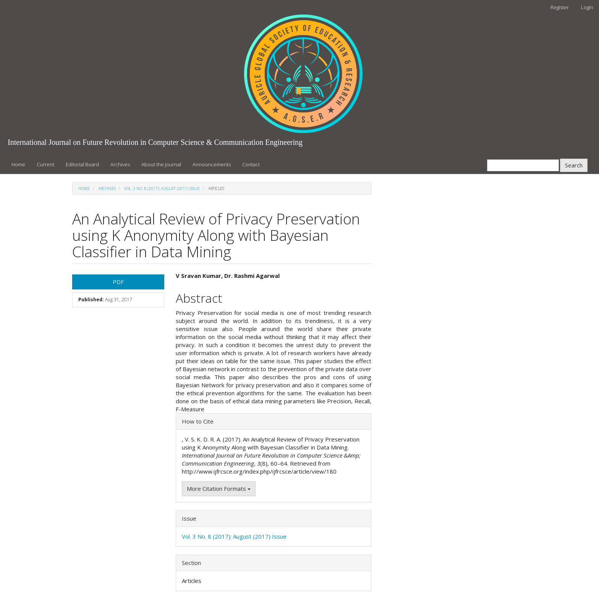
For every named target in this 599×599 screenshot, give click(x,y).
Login (587, 7)
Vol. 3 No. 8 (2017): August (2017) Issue (162, 188)
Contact (251, 164)
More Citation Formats (219, 488)
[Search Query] (523, 165)
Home (18, 164)
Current (45, 164)
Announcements (212, 164)
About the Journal (161, 164)
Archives (120, 164)
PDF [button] (118, 282)
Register (559, 7)
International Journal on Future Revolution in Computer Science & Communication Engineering (155, 142)
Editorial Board (82, 164)
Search (574, 165)
